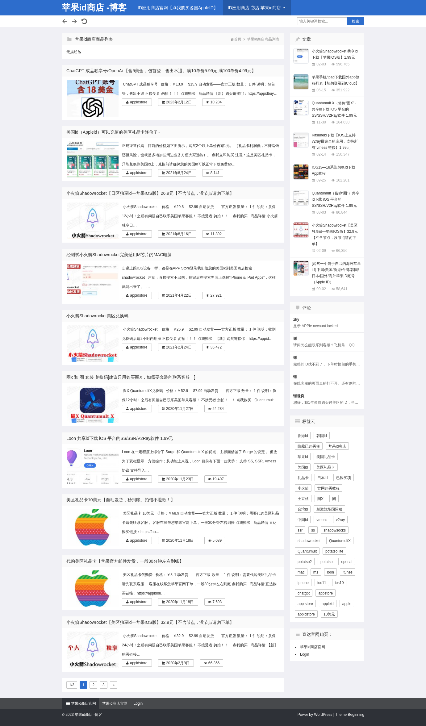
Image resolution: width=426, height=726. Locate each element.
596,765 (342, 64)
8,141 (214, 173)
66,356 (214, 663)
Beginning (356, 714)
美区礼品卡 (325, 467)
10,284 (216, 102)
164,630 (342, 122)
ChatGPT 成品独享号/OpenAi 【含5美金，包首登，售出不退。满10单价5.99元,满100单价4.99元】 (161, 70)
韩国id (321, 436)
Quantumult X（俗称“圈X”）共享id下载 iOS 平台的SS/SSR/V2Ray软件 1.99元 (335, 109)
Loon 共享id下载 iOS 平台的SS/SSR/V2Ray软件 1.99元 (119, 438)
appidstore (138, 102)
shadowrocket (309, 541)
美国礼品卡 (325, 457)
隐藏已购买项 (309, 446)
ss (313, 530)
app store (305, 604)
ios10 (339, 583)
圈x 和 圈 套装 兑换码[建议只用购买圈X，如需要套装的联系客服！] (130, 377)
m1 (316, 572)
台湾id (303, 509)
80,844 (342, 212)
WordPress (323, 714)
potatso (326, 562)
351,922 (342, 90)
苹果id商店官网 (312, 647)
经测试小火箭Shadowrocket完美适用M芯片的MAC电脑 (119, 254)
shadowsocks (335, 530)
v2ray (340, 520)
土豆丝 (303, 499)
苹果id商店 (337, 446)
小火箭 (303, 488)
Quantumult (307, 551)
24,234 (218, 409)
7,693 (217, 602)
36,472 (216, 347)
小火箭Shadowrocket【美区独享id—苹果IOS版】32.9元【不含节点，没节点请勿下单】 (150, 622)
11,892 (216, 234)
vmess (321, 520)
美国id (303, 467)
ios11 (321, 583)
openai (346, 562)
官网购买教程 (328, 488)
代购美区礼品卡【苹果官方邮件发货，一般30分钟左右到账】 (125, 561)
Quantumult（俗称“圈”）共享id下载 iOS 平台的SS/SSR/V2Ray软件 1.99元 (335, 199)
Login (304, 654)
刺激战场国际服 (329, 509)
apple (346, 604)
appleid (328, 604)
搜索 (355, 21)
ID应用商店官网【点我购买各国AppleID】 (178, 7)
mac (301, 572)
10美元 (329, 614)
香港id (303, 436)
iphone (303, 583)
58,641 (342, 289)
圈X (320, 499)
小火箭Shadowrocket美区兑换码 (97, 315)
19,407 (218, 479)
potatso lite (334, 551)
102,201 (342, 180)
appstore (325, 593)
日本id (322, 478)
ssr (300, 530)
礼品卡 (303, 478)
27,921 (216, 295)
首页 (237, 39)
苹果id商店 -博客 (94, 7)
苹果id (303, 457)
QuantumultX (340, 541)
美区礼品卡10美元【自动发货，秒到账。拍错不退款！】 (120, 499)
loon (330, 572)
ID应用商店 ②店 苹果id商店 (254, 7)
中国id (303, 520)
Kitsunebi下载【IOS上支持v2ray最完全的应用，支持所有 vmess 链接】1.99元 (335, 141)
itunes (348, 572)
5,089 (217, 540)
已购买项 (343, 478)
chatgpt (304, 593)
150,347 (342, 154)
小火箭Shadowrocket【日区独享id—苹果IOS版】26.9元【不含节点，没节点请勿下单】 (150, 193)
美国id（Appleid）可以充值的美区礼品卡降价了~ (113, 132)
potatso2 (305, 562)
